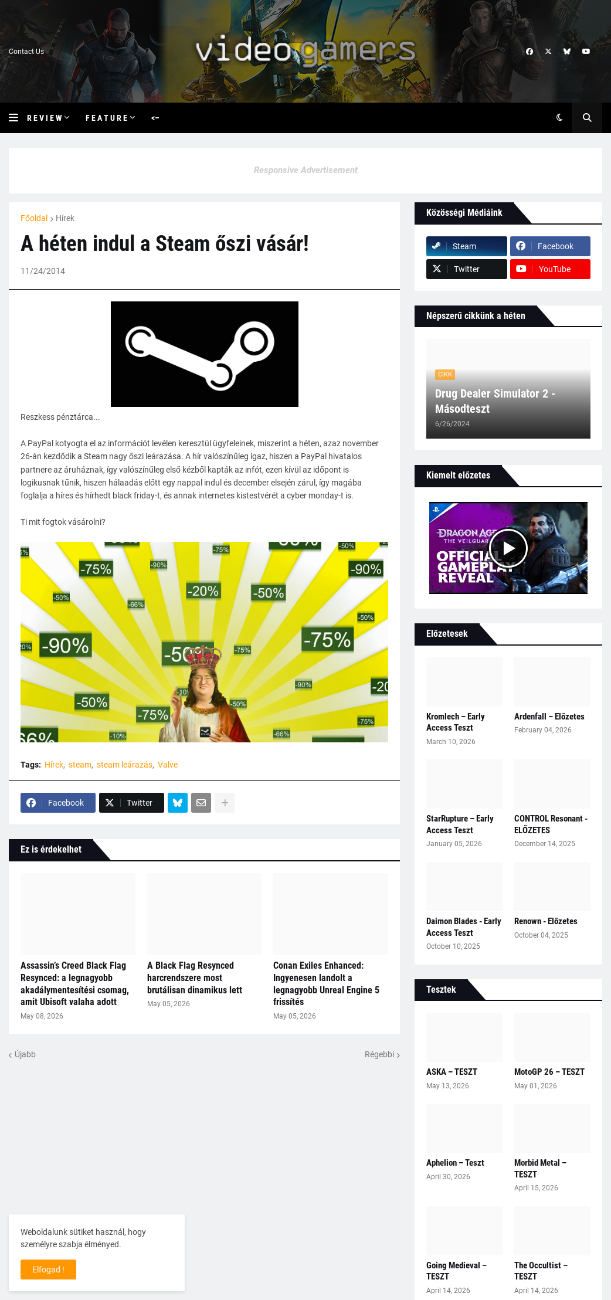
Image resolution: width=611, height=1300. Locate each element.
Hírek (65, 218)
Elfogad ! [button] (48, 1269)
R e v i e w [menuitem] (44, 118)
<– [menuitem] (155, 118)
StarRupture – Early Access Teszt (460, 824)
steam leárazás (124, 765)
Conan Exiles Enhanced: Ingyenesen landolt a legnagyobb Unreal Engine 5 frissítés (326, 983)
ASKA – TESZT (451, 1072)
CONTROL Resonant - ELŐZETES (551, 824)
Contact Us (26, 51)
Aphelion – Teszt (455, 1163)
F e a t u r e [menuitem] (106, 118)
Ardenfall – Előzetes (549, 716)
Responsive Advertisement (306, 170)
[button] (18, 118)
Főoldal (34, 218)
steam (80, 765)
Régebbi (379, 1054)
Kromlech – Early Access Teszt (455, 722)
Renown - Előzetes (546, 921)
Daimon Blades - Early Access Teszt (463, 927)
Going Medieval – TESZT (456, 1271)
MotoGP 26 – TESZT (549, 1072)
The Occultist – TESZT (541, 1271)
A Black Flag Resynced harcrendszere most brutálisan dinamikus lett (194, 978)
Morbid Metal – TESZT (540, 1169)
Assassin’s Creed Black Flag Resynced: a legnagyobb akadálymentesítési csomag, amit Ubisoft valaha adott (75, 983)
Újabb (25, 1054)
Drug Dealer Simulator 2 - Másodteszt (495, 401)
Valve (168, 765)
